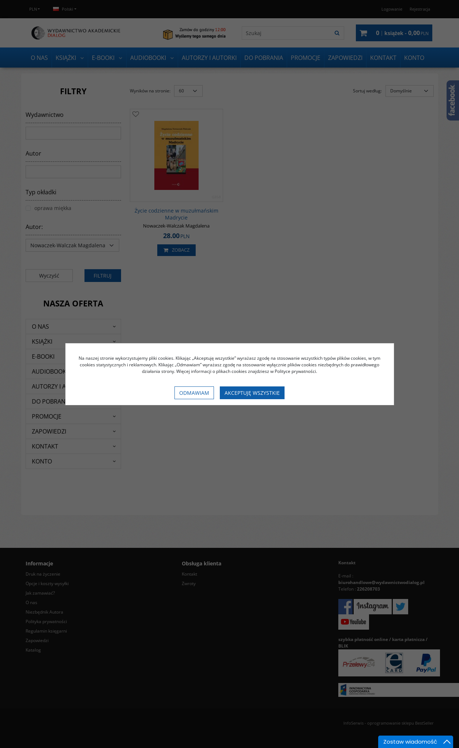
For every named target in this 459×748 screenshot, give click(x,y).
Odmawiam (194, 392)
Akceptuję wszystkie (252, 392)
